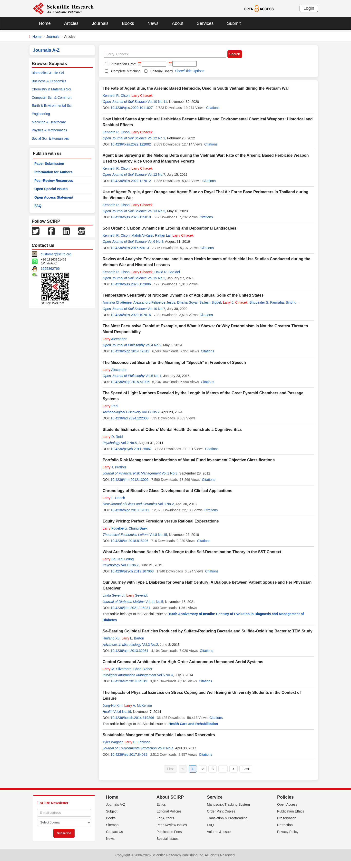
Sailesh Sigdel (210, 302)
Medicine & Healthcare (49, 122)
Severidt (136, 595)
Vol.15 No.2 (156, 278)
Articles (71, 23)
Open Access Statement (53, 197)
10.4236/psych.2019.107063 (132, 571)
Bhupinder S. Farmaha (266, 302)
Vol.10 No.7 (156, 309)
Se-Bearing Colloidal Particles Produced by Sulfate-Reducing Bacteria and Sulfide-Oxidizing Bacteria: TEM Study (207, 631)
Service (215, 797)
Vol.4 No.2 (153, 345)
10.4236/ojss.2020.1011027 (132, 108)
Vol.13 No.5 (156, 211)
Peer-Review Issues (171, 825)
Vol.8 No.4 (166, 748)
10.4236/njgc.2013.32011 (130, 510)
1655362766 (50, 269)
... (223, 769)
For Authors (165, 818)
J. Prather (114, 467)
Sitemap (112, 825)
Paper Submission (49, 163)
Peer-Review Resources (53, 181)
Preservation (286, 818)
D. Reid (113, 437)
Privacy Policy (287, 832)
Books (128, 23)
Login (308, 8)
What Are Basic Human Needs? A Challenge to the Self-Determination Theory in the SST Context (192, 552)
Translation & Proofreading (227, 818)
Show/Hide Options (189, 71)
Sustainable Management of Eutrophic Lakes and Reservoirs (159, 735)
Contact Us (114, 832)
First (170, 769)
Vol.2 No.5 (129, 443)
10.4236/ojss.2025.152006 (131, 284)
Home (45, 23)
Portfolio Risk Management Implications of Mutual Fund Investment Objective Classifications (189, 460)
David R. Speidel (167, 272)
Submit (234, 23)
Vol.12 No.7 (156, 174)
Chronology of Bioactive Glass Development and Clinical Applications (167, 491)
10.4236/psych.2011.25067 (131, 449)
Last (246, 769)
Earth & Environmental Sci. (52, 105)
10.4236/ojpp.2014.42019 (130, 351)
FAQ (37, 206)
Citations (212, 108)
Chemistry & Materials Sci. (52, 89)
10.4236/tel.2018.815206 (129, 541)
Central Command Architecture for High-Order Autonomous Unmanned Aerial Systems (183, 662)
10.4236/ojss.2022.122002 (131, 144)
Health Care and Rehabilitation (193, 724)
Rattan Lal (163, 235)
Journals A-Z (115, 804)
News (152, 23)
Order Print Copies (221, 811)
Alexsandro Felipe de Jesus (154, 302)
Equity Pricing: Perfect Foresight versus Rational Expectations (161, 521)
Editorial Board (161, 71)
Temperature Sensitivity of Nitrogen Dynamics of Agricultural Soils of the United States (183, 295)
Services (205, 23)
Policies (285, 797)
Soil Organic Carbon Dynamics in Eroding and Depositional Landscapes (169, 228)
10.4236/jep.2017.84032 (129, 754)
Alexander (115, 339)
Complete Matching (126, 71)
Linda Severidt (114, 595)
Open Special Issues (51, 189)
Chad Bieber (142, 669)
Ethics (161, 804)
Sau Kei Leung (118, 559)
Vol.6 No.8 (155, 241)
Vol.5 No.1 (153, 376)
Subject (111, 811)
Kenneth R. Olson (116, 95)
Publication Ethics (290, 811)
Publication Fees (169, 832)
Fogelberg (115, 528)
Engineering (41, 114)
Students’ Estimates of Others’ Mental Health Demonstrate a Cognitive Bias (172, 429)
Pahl (110, 406)
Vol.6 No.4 (165, 675)
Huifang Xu (111, 638)
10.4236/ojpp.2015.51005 (130, 382)
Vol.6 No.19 (122, 712)
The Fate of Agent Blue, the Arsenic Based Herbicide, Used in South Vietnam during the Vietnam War (196, 88)
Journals (100, 23)
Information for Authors (53, 172)
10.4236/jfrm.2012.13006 (130, 480)
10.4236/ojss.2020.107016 (131, 315)
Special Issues (167, 839)
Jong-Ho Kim (112, 705)
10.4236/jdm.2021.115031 (130, 608)
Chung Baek (138, 528)
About (177, 23)
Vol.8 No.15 (158, 535)
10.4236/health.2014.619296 (132, 718)
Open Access (287, 804)
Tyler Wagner (113, 742)
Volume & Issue (219, 832)
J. (235, 302)
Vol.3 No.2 (166, 504)
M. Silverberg (117, 669)
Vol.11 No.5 (154, 602)
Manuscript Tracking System (228, 804)
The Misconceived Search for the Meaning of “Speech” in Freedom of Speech (174, 362)
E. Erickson (138, 742)
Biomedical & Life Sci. (48, 73)
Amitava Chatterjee (117, 302)
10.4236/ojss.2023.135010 (131, 217)
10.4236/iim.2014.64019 (129, 681)
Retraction (285, 825)
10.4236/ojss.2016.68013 (130, 248)
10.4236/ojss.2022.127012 (131, 181)
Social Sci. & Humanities (50, 138)
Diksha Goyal (187, 302)
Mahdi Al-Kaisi (142, 235)
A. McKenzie (138, 705)
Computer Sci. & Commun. (52, 97)
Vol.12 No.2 (156, 138)
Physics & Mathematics (49, 130)
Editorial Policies (169, 811)
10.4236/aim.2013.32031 (129, 651)
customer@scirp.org (56, 254)
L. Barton (132, 638)
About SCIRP (170, 797)
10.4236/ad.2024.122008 (130, 418)
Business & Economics (49, 81)
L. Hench (114, 498)
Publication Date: (122, 64)
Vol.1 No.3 (169, 473)
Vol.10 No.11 (157, 102)
